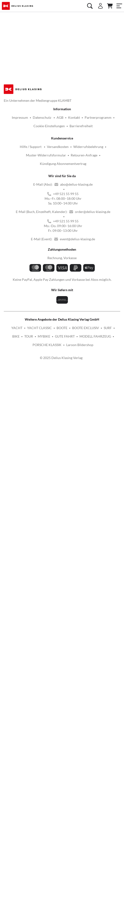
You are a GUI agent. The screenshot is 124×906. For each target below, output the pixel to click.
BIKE (16, 274)
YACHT (16, 265)
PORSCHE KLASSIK (47, 282)
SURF (108, 265)
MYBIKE (44, 274)
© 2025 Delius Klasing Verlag (61, 295)
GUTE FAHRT (65, 274)
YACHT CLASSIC (39, 265)
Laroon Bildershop (79, 282)
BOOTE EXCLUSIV (85, 265)
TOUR (28, 274)
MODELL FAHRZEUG (95, 274)
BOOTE (62, 265)
